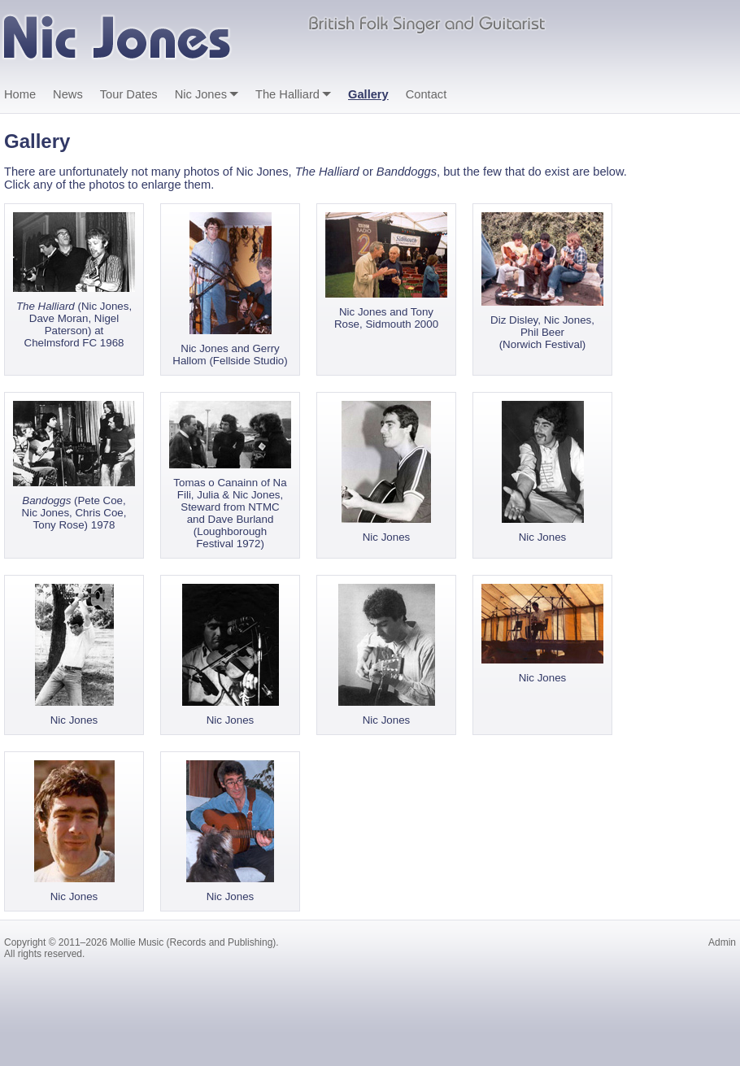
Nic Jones (201, 94)
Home (20, 94)
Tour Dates (129, 94)
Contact (426, 94)
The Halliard (287, 94)
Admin (722, 942)
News (68, 94)
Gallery (368, 94)
